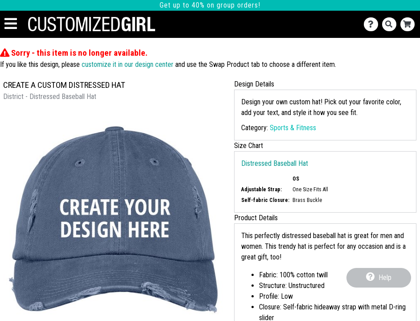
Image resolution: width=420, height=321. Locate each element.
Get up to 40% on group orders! (210, 5)
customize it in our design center (127, 64)
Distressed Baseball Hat (274, 163)
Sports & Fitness (293, 127)
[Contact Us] (373, 24)
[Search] (391, 24)
